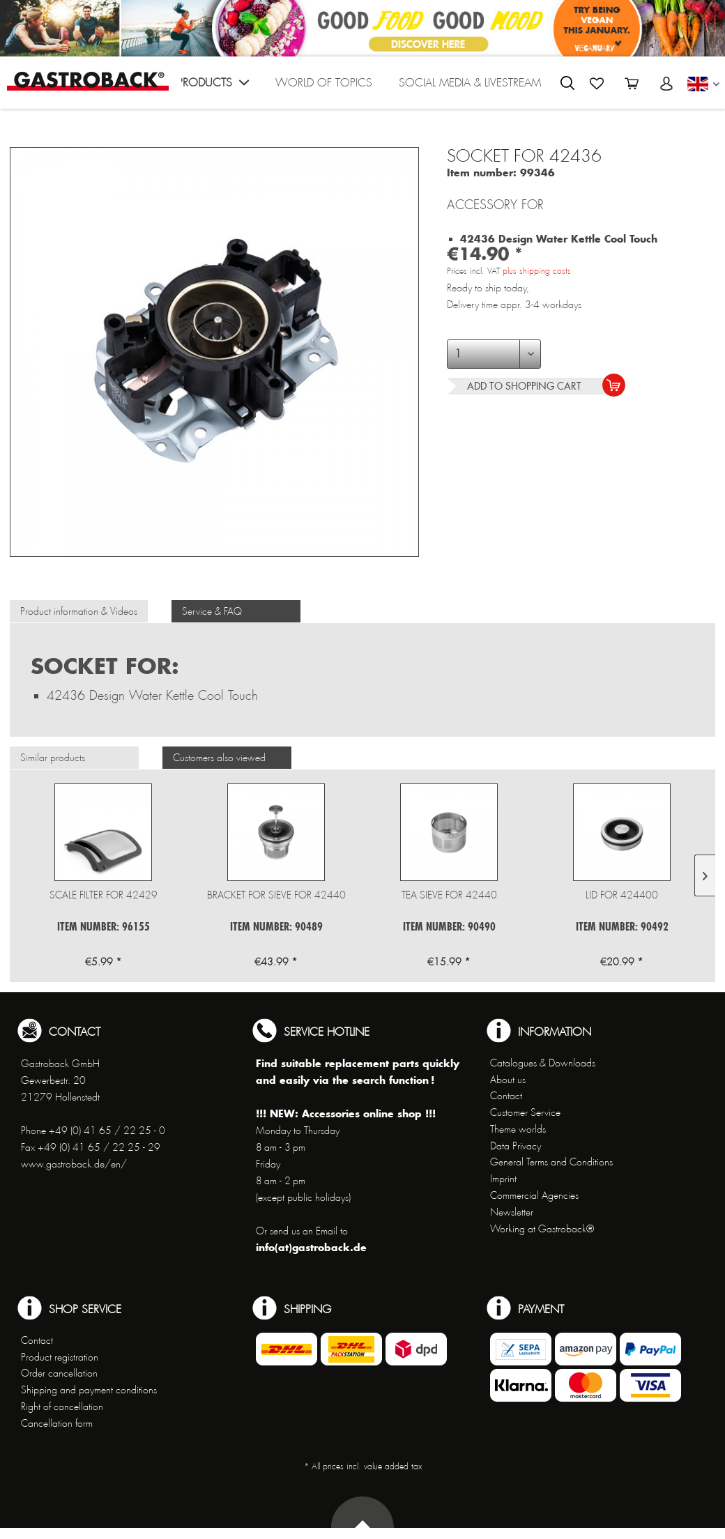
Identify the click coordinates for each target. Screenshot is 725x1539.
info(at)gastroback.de (311, 1247)
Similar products (52, 757)
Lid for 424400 (622, 895)
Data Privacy (515, 1146)
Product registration (59, 1357)
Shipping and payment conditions (89, 1390)
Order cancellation (59, 1373)
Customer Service (525, 1112)
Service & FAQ (212, 611)
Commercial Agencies (534, 1195)
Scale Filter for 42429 (103, 895)
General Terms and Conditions (551, 1162)
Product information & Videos (78, 611)
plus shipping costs (537, 271)
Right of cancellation (62, 1406)
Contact (506, 1095)
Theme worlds (518, 1129)
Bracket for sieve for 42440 (276, 895)
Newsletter (511, 1212)
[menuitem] (213, 86)
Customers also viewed (219, 757)
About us (508, 1079)
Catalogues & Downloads (542, 1063)
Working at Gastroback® (542, 1229)
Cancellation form (57, 1423)
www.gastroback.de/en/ (74, 1164)
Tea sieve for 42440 (449, 895)
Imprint (503, 1178)
